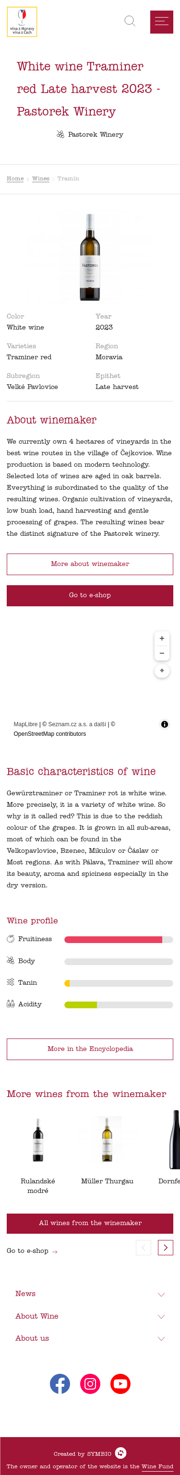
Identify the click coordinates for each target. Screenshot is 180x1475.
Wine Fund (157, 1467)
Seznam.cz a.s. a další (77, 724)
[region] (90, 684)
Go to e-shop (32, 1251)
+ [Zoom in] (162, 638)
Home (15, 179)
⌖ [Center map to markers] (162, 671)
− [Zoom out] (162, 653)
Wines (40, 179)
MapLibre (26, 724)
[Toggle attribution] (164, 724)
